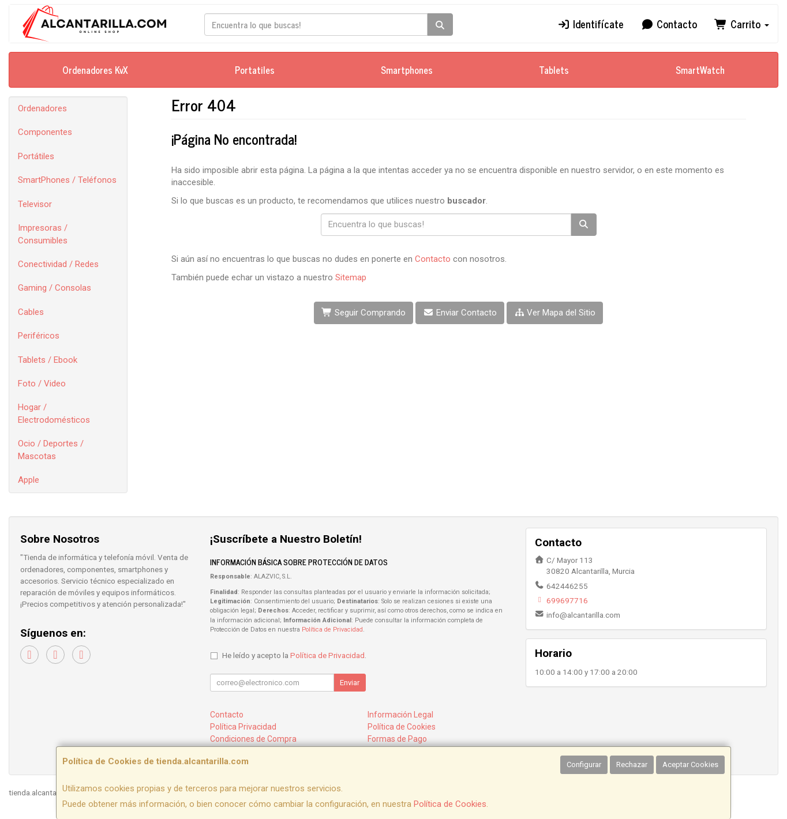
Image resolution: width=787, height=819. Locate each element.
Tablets (554, 69)
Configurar (584, 764)
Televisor (35, 204)
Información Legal (400, 714)
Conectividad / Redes (58, 264)
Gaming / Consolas (54, 288)
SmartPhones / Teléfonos (67, 180)
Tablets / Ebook (47, 360)
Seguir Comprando (363, 312)
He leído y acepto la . (294, 655)
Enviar (349, 682)
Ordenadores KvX (95, 69)
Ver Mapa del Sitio (555, 312)
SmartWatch (700, 69)
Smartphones (407, 69)
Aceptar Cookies (690, 764)
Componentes (45, 132)
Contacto (669, 23)
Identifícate (590, 23)
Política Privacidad (243, 726)
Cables (31, 312)
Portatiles (255, 69)
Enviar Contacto (460, 312)
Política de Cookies (450, 804)
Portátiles (36, 156)
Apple (28, 480)
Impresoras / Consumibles (43, 234)
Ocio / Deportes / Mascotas (51, 449)
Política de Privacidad (332, 629)
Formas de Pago (397, 738)
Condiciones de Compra (253, 738)
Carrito (741, 23)
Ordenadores (42, 108)
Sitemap (350, 277)
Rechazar (631, 764)
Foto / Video (42, 383)
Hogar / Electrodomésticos (54, 413)
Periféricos (38, 335)
